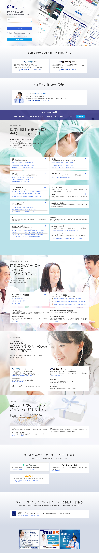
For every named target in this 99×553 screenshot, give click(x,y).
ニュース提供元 (35, 515)
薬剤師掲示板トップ (16, 321)
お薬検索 (27, 480)
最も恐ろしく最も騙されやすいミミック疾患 (22, 177)
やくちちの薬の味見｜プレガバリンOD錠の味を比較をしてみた (27, 236)
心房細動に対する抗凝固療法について (21, 301)
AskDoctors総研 (56, 470)
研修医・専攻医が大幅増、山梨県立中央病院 (62, 162)
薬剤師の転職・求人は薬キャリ (57, 375)
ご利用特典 (62, 116)
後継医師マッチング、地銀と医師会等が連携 (22, 167)
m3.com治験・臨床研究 (17, 381)
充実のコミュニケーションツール (35, 116)
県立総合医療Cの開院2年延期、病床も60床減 (23, 165)
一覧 (45, 158)
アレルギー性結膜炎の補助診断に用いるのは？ (23, 207)
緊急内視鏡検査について (18, 303)
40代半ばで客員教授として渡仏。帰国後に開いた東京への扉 (26, 196)
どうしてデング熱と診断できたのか (20, 298)
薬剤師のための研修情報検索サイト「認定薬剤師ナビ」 (65, 230)
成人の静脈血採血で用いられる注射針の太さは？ (24, 211)
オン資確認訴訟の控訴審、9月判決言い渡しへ (63, 165)
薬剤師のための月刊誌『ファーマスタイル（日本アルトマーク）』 (68, 238)
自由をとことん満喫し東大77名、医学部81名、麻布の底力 (26, 193)
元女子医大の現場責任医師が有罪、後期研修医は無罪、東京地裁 (69, 301)
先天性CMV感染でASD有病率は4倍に (61, 177)
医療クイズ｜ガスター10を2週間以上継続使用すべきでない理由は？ (28, 230)
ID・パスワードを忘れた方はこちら (19, 36)
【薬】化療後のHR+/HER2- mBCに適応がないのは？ (24, 209)
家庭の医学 (35, 480)
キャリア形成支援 (51, 116)
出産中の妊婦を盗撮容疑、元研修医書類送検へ (23, 162)
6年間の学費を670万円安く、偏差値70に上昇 (63, 167)
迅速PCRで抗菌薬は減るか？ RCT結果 (21, 181)
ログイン (70, 116)
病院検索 (21, 480)
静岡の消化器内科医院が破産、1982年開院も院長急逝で (67, 298)
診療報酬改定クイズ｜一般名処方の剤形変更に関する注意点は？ (27, 232)
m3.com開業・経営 (55, 384)
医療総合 (14, 480)
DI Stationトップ (54, 321)
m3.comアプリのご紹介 (24, 515)
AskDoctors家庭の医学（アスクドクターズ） (23, 469)
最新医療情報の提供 (19, 116)
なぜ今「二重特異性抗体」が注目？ (20, 179)
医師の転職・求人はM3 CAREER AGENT (22, 375)
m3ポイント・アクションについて (20, 435)
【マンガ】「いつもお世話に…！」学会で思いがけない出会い (27, 191)
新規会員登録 (80, 116)
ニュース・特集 (16, 481)
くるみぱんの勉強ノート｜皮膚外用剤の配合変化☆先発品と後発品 (28, 234)
